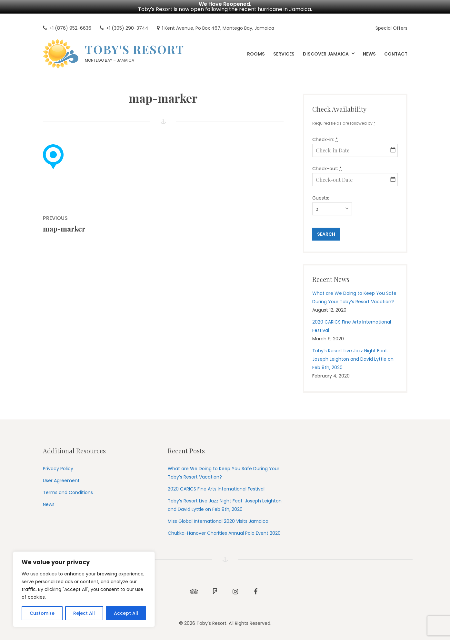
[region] (84, 589)
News (49, 504)
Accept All (126, 613)
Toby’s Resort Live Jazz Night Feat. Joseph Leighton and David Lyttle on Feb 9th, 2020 (353, 359)
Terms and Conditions (68, 492)
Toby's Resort (134, 49)
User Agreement (61, 480)
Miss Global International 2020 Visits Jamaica (218, 521)
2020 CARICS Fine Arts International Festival (216, 489)
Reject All (84, 613)
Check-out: (327, 168)
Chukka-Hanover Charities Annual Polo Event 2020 (224, 533)
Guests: (320, 198)
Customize (42, 613)
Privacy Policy (58, 468)
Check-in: (325, 139)
